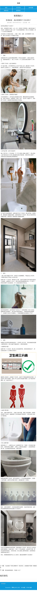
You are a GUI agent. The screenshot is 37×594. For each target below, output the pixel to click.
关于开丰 (18, 7)
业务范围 (31, 7)
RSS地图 (23, 587)
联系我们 (18, 10)
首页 (6, 7)
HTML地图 (29, 587)
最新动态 (6, 10)
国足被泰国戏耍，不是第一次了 (13, 570)
